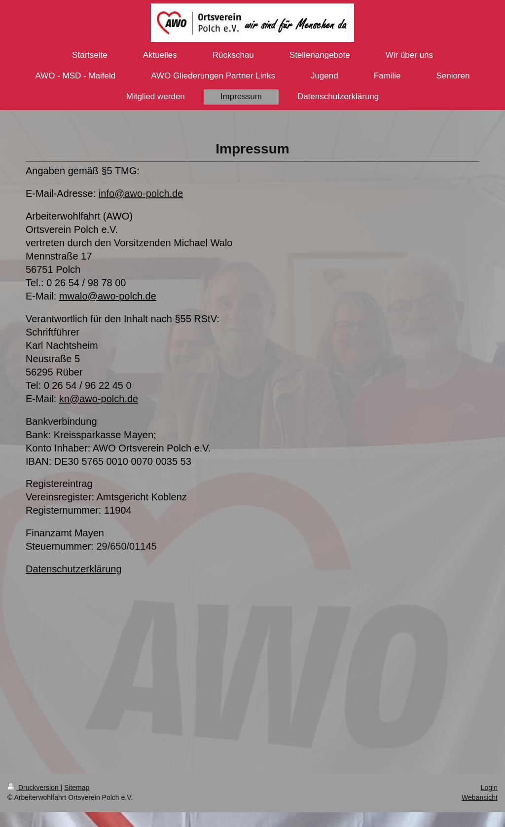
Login (489, 787)
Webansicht (480, 797)
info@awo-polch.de (141, 193)
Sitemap (76, 787)
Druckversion (33, 787)
